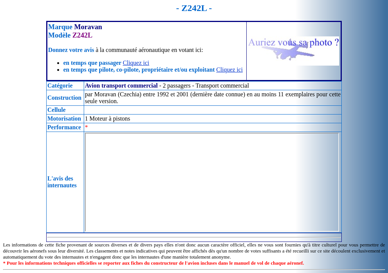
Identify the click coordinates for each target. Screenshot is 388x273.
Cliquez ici (136, 63)
